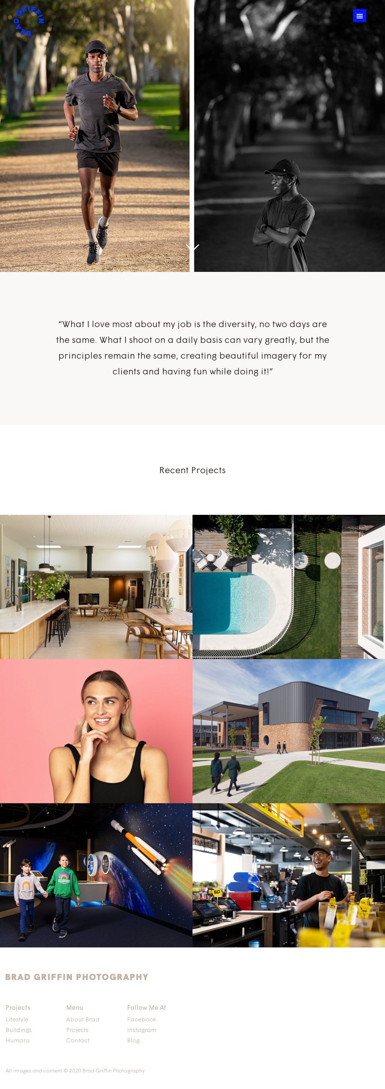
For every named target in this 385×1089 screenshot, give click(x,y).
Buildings (19, 1030)
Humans (18, 1041)
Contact (77, 1041)
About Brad (83, 1020)
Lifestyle (17, 1020)
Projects (77, 1030)
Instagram (141, 1030)
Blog (133, 1041)
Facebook (141, 1020)
